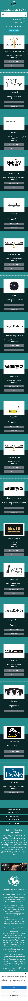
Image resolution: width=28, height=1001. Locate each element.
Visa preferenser (14, 995)
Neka (14, 991)
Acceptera (14, 987)
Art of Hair (14, 823)
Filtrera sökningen (14, 30)
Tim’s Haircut (13, 812)
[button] (26, 973)
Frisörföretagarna (8, 897)
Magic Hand (14, 820)
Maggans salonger (13, 816)
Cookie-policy (13, 999)
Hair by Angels (14, 809)
